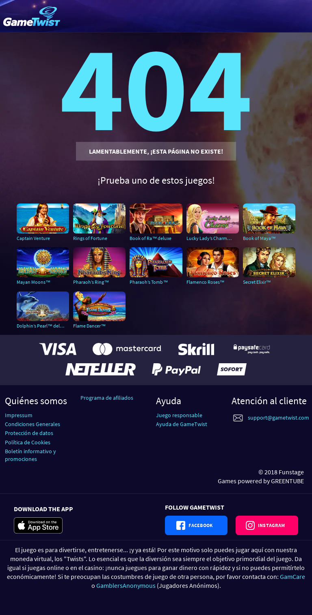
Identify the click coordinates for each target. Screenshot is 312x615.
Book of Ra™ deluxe (150, 238)
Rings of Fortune (90, 238)
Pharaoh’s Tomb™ (149, 282)
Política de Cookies (27, 442)
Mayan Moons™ (33, 282)
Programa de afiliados (106, 397)
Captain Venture (33, 238)
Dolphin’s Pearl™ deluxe (42, 326)
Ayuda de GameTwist (181, 424)
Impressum (18, 415)
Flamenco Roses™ (205, 282)
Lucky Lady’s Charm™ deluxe (212, 238)
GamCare (292, 576)
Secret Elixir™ (257, 282)
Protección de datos (29, 433)
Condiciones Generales (32, 424)
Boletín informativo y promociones (30, 455)
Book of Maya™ (259, 238)
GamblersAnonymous (126, 585)
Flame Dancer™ (89, 326)
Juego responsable (179, 415)
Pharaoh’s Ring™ (91, 282)
